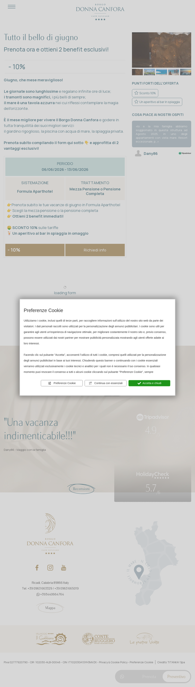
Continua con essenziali (106, 383)
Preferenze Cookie (62, 383)
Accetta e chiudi (149, 383)
